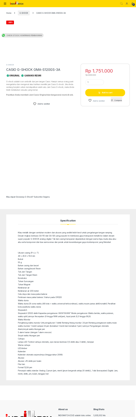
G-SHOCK (24, 13)
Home (8, 13)
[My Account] (127, 3)
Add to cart (107, 56)
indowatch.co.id (14, 414)
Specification (68, 184)
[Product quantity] (94, 45)
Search (121, 3)
